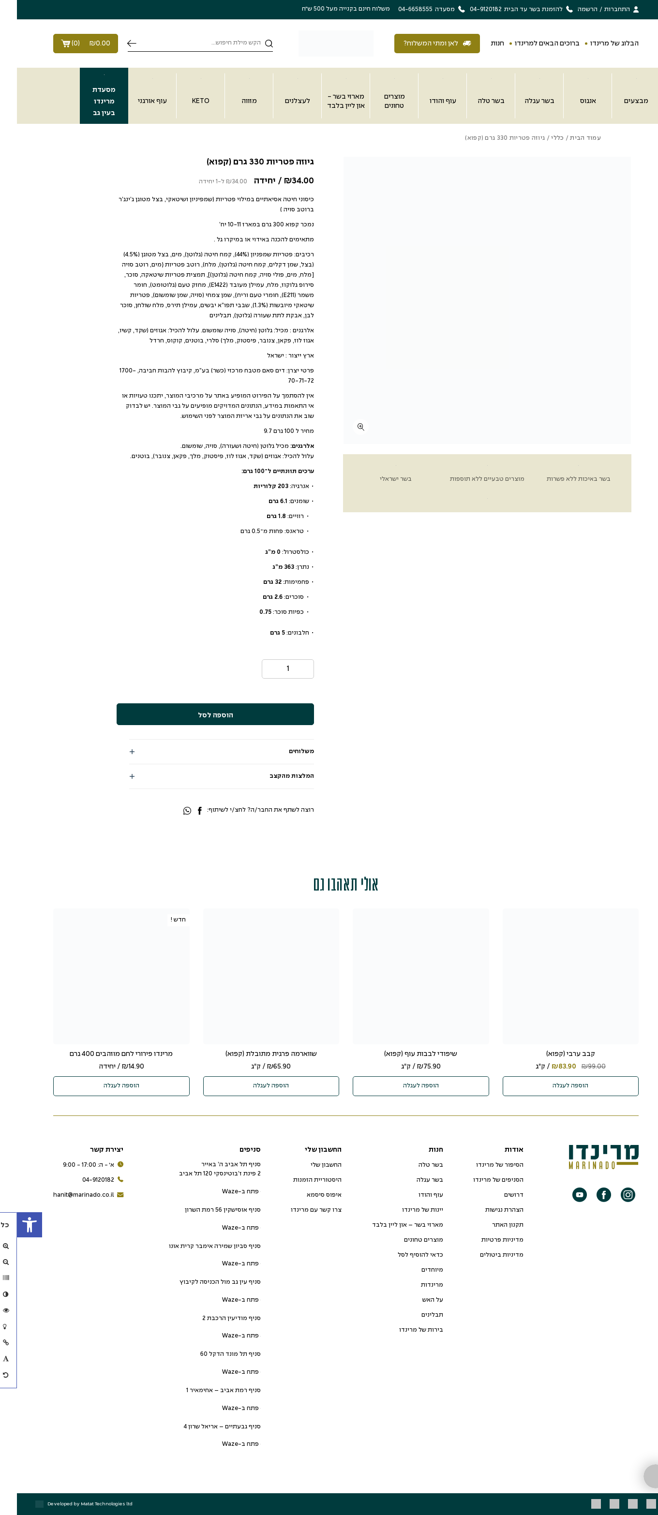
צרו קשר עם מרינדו (299, 1210)
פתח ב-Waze (224, 1192)
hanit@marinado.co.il (71, 1195)
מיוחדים (415, 1270)
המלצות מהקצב (275, 776)
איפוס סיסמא (307, 1195)
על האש (415, 1300)
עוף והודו (414, 1195)
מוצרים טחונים (406, 1240)
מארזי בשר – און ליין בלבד (390, 1225)
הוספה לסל (198, 715)
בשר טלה (414, 1165)
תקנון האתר (491, 1225)
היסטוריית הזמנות (300, 1180)
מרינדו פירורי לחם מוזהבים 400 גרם (104, 1054)
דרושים (497, 1195)
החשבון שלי (309, 1165)
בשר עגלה (413, 1180)
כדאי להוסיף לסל (403, 1255)
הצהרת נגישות (487, 1210)
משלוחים (284, 752)
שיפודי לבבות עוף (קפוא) (403, 1054)
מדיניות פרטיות (485, 1240)
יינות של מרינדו (405, 1210)
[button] (12, 1224)
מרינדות (415, 1285)
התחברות (600, 10)
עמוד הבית (568, 138)
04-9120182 (85, 1180)
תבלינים (415, 1315)
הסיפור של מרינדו (483, 1165)
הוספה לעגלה (553, 1086)
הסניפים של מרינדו (481, 1180)
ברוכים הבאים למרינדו (530, 43)
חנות (480, 43)
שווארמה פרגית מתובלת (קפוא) (254, 1054)
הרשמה (571, 10)
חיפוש (115, 43)
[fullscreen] (344, 427)
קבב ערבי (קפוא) (553, 1054)
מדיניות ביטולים (485, 1255)
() (68, 43)
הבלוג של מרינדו (597, 43)
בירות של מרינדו (404, 1330)
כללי (540, 138)
